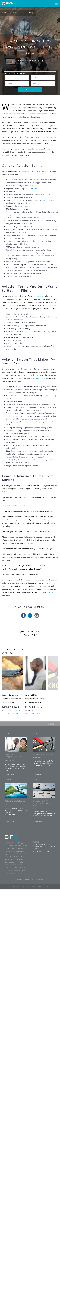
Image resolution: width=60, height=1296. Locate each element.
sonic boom (46, 200)
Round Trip (30, 73)
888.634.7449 (51, 724)
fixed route (22, 171)
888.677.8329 (40, 849)
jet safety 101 (39, 296)
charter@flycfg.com (42, 851)
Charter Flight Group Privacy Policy (38, 886)
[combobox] (17, 77)
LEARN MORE (10, 774)
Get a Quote (30, 89)
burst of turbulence (31, 188)
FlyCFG (50, 592)
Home (4, 13)
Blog (14, 13)
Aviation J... (28, 13)
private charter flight (18, 108)
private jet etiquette (37, 378)
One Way (12, 73)
